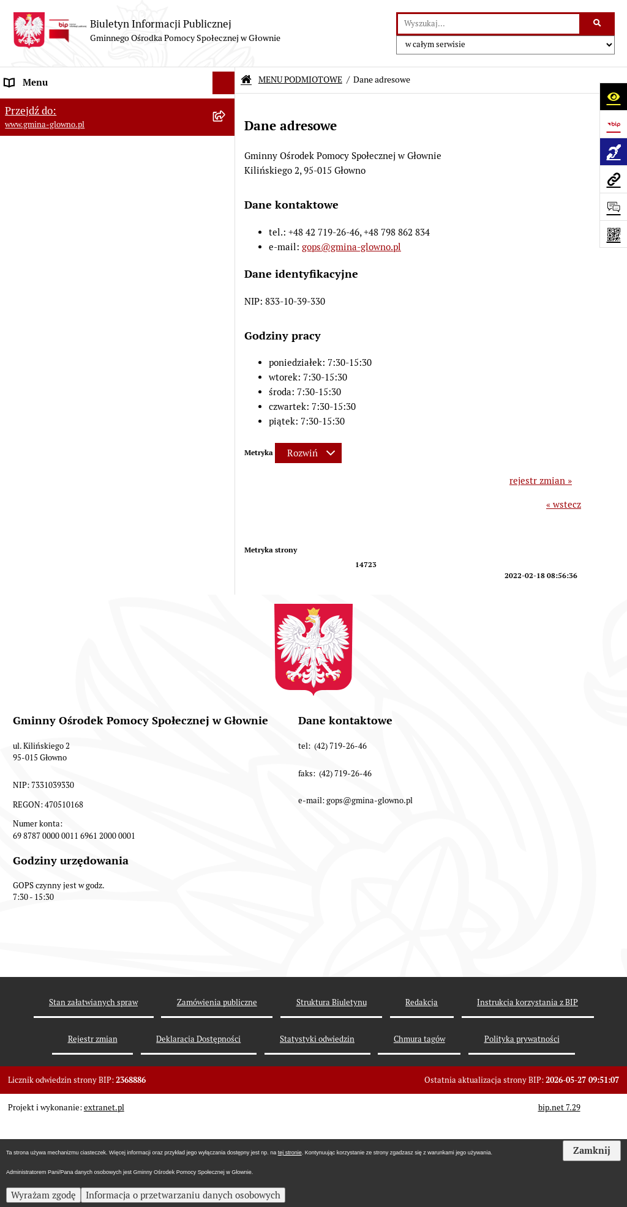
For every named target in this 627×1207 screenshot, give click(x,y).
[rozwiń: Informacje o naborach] (226, 382)
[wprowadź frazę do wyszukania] (488, 23)
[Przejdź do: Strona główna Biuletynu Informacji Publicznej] (246, 80)
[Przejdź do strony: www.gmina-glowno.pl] (613, 179)
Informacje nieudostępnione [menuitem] (63, 643)
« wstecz (563, 504)
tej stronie (290, 1152)
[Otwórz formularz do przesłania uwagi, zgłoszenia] (613, 206)
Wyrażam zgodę (43, 1195)
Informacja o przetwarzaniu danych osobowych (183, 1195)
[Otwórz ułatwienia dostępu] (613, 96)
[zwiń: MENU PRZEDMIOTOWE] (226, 259)
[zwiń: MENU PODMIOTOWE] (226, 106)
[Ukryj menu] (224, 83)
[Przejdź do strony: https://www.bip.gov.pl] (613, 124)
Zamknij (591, 1151)
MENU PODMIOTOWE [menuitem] (51, 105)
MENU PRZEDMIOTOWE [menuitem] (56, 259)
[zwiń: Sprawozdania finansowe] (226, 582)
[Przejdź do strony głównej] (146, 30)
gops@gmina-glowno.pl (351, 247)
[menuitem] (117, 137)
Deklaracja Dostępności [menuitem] (54, 689)
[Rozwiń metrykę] (308, 453)
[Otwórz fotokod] (613, 234)
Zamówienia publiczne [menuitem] (52, 666)
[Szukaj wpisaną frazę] (598, 23)
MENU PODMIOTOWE (300, 79)
